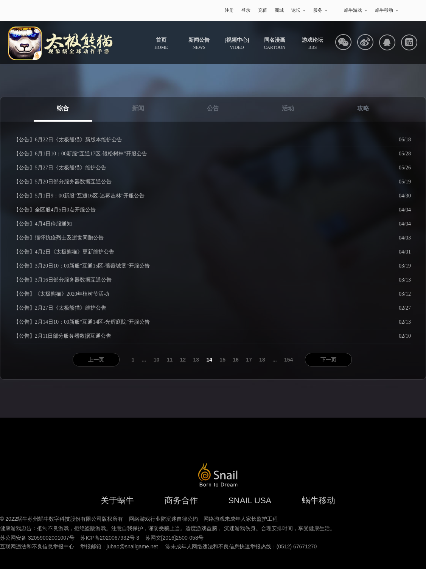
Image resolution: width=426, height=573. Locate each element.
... (144, 360)
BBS (312, 43)
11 (170, 360)
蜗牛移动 (386, 10)
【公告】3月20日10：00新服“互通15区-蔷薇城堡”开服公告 (82, 266)
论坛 (298, 10)
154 (288, 360)
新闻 (138, 108)
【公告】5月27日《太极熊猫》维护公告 (60, 168)
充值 (262, 10)
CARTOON (274, 43)
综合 (63, 108)
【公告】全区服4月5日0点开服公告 (55, 210)
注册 (229, 10)
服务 (320, 10)
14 (209, 360)
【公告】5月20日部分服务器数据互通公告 (63, 182)
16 (236, 360)
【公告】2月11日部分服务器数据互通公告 (62, 336)
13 (196, 360)
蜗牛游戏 (44, 10)
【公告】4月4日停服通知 (43, 224)
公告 (213, 108)
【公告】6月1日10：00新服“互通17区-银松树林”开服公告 (80, 154)
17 (249, 360)
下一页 (328, 360)
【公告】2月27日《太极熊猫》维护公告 (60, 308)
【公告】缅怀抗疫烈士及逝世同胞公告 (59, 238)
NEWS (199, 43)
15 (222, 360)
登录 (245, 10)
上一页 (96, 360)
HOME (161, 43)
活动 (288, 108)
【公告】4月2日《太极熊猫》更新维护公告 (64, 252)
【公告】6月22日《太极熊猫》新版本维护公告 (68, 139)
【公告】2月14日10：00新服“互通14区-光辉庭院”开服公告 (82, 322)
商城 (279, 10)
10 (157, 360)
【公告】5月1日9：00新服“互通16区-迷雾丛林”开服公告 (79, 196)
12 (183, 360)
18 (262, 360)
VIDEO (236, 43)
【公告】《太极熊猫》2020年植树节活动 (61, 294)
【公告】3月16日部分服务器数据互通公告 (63, 280)
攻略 (363, 108)
